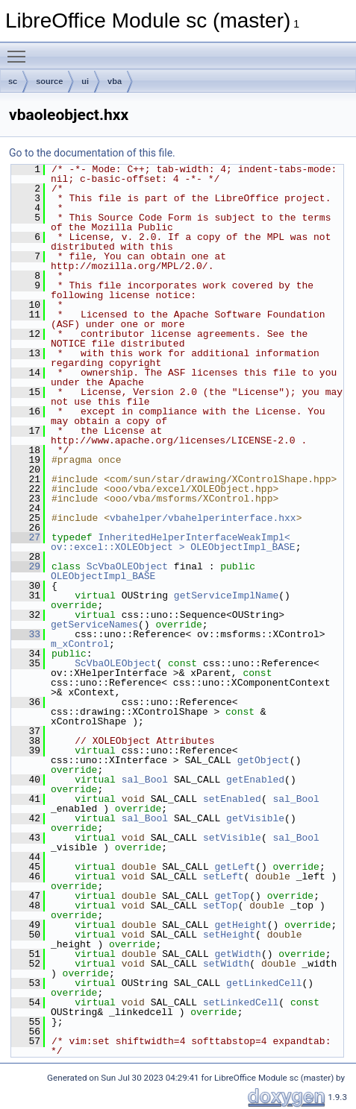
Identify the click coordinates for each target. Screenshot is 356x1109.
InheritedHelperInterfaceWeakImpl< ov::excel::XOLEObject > (173, 542)
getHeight (240, 925)
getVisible (255, 818)
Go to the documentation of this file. (92, 153)
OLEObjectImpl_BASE (242, 547)
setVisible (232, 837)
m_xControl (80, 644)
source (49, 81)
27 (25, 537)
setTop (220, 905)
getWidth (237, 954)
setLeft (223, 876)
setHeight (229, 934)
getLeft (234, 866)
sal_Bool (145, 779)
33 (25, 634)
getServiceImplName (226, 595)
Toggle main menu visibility (20, 49)
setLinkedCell (240, 1002)
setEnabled (232, 799)
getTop (231, 896)
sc (12, 81)
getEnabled (255, 779)
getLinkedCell (264, 983)
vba (114, 81)
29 (25, 566)
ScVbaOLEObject (127, 566)
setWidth (226, 963)
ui (85, 81)
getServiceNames (94, 624)
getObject (263, 760)
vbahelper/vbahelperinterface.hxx (203, 518)
